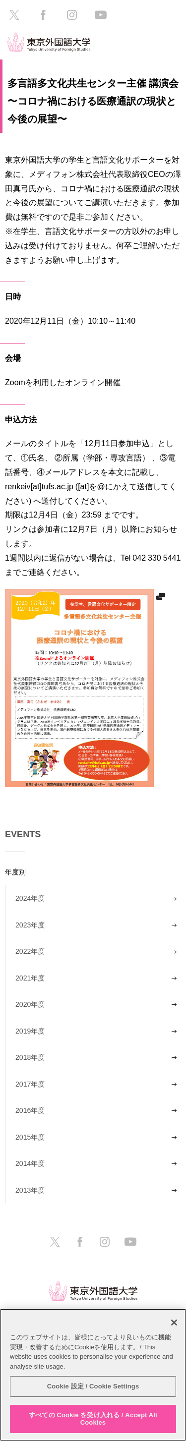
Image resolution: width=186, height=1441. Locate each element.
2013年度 (30, 1190)
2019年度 (30, 1031)
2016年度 (30, 1110)
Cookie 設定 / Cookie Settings (93, 1386)
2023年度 (30, 925)
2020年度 (30, 1004)
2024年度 (30, 898)
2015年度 (30, 1137)
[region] (93, 1375)
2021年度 (30, 978)
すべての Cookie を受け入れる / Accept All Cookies (93, 1419)
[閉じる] (174, 1322)
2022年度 (30, 951)
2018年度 (30, 1057)
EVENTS (23, 834)
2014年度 (30, 1163)
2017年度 (30, 1084)
